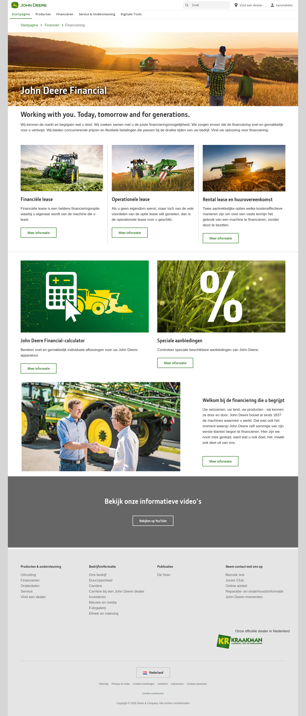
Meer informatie (42, 234)
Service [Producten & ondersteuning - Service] (27, 591)
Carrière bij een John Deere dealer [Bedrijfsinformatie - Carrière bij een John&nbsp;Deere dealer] (116, 591)
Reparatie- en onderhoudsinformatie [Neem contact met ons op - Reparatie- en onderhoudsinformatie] (254, 591)
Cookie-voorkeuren (153, 693)
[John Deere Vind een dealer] (248, 5)
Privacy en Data (121, 683)
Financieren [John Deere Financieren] (64, 14)
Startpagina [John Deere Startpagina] (21, 14)
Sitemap (103, 683)
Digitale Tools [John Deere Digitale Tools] (131, 14)
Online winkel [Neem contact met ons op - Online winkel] (236, 586)
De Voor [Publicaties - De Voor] (163, 575)
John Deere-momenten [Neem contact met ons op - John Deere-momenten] (244, 597)
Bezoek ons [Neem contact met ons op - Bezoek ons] (235, 575)
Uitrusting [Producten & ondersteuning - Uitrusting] (28, 575)
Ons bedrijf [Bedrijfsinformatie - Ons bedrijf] (97, 575)
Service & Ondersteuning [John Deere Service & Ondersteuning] (97, 14)
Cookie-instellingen (143, 683)
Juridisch (163, 683)
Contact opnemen (197, 683)
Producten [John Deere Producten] (43, 14)
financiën (52, 25)
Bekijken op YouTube (153, 521)
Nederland (153, 672)
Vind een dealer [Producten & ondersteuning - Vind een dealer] (33, 597)
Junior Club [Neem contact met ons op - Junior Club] (235, 580)
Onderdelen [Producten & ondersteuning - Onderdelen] (30, 586)
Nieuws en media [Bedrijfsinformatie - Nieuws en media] (103, 602)
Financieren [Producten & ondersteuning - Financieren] (30, 580)
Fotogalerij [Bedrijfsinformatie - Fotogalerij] (97, 608)
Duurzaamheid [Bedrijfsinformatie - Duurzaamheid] (101, 580)
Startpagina (29, 25)
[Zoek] (206, 5)
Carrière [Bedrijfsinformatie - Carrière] (95, 586)
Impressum (177, 683)
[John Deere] (31, 5)
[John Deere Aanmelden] (281, 5)
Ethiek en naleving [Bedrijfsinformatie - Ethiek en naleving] (104, 613)
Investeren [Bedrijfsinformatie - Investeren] (97, 597)
